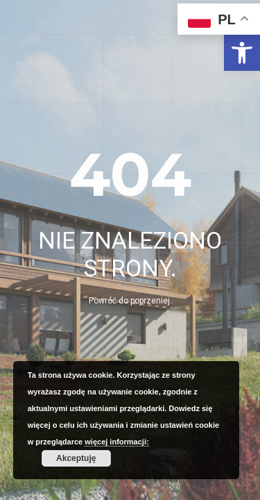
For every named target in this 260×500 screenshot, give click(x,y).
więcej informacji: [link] (116, 442)
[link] (242, 53)
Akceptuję (76, 458)
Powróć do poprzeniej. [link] (130, 301)
